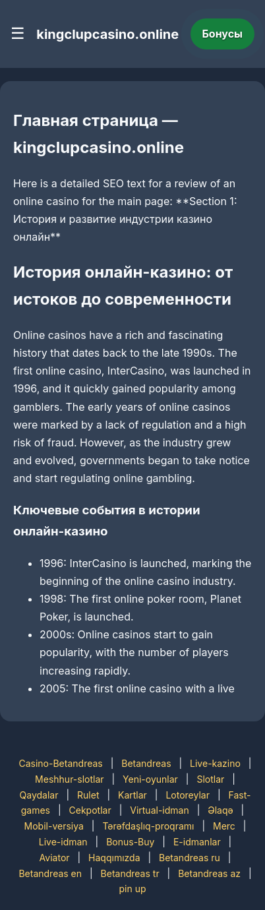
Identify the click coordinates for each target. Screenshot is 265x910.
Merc (224, 826)
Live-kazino (215, 763)
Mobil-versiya (54, 826)
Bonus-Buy (130, 841)
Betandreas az (209, 873)
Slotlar (210, 779)
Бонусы (222, 33)
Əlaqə (220, 810)
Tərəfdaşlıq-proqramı (148, 826)
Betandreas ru (189, 857)
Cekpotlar (90, 810)
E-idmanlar (197, 841)
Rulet (88, 795)
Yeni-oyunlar (150, 779)
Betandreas (146, 763)
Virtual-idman (159, 810)
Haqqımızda (114, 857)
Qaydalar (39, 795)
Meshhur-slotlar (69, 779)
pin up (132, 888)
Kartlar (132, 795)
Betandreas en (50, 873)
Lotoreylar (187, 795)
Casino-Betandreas (60, 763)
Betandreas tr (130, 873)
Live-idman (63, 841)
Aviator (55, 857)
